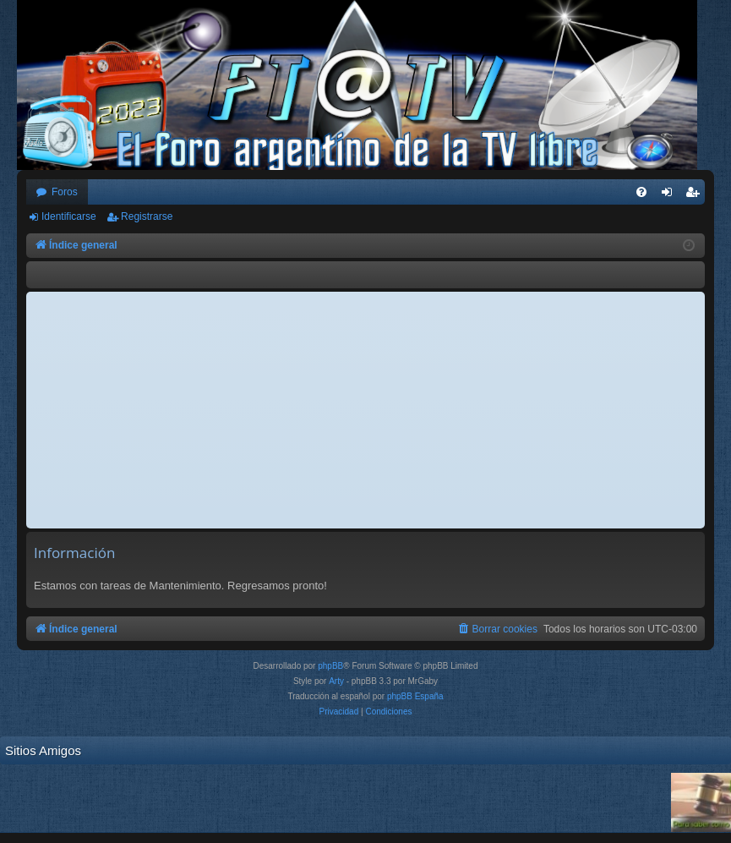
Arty (336, 681)
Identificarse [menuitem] (670, 195)
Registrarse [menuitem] (696, 195)
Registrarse (146, 216)
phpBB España (415, 696)
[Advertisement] (365, 410)
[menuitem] (641, 192)
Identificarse (68, 216)
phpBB (330, 666)
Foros (65, 192)
